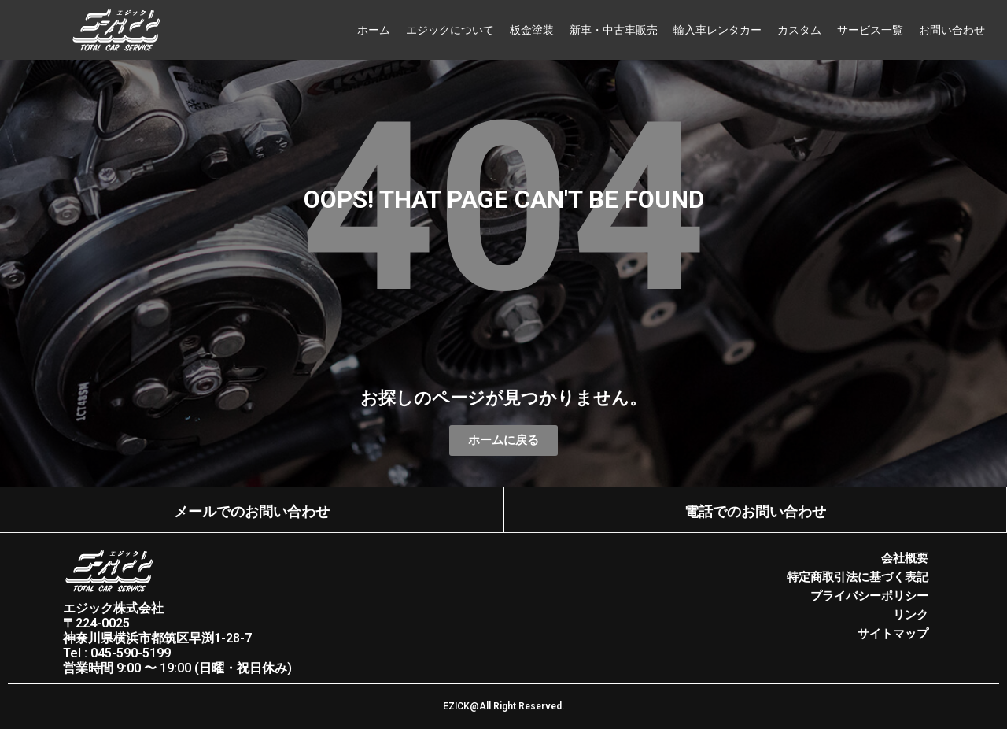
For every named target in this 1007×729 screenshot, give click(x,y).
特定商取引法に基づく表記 (857, 577)
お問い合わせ (952, 30)
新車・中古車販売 (614, 30)
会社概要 (904, 558)
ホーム (373, 30)
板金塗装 (532, 30)
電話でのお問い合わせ (755, 511)
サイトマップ (893, 634)
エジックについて (450, 30)
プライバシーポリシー (869, 596)
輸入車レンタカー (717, 30)
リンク (910, 615)
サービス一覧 (870, 30)
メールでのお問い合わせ (252, 511)
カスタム (799, 30)
